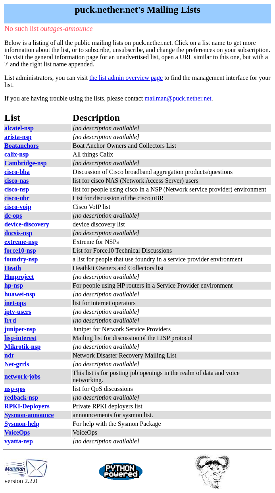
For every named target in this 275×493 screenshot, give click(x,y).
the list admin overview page (126, 77)
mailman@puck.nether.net (177, 98)
